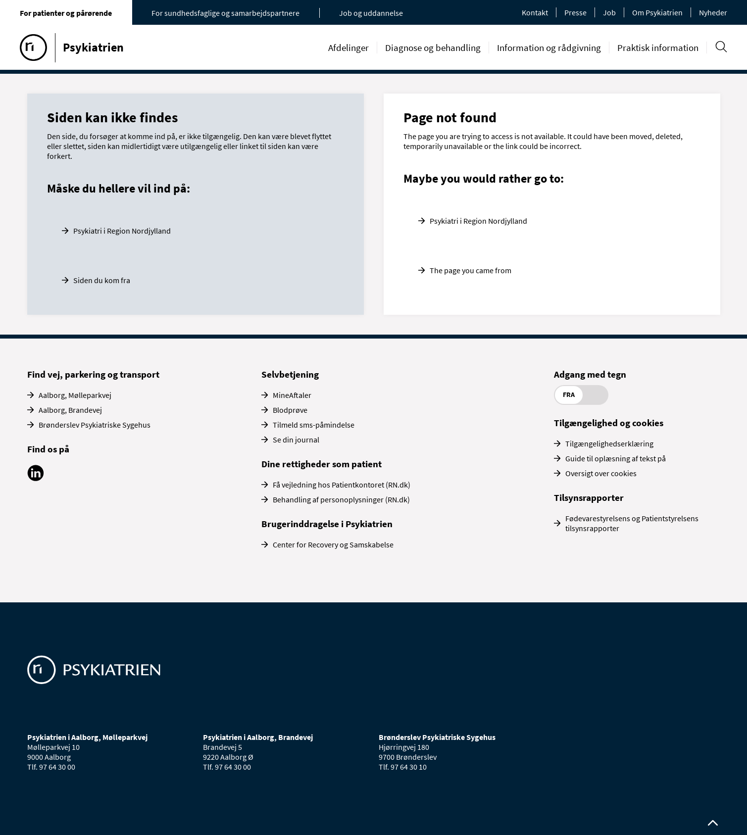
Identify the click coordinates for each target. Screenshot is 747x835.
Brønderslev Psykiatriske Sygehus (94, 425)
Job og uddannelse (371, 13)
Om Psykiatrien (657, 12)
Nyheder (713, 12)
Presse (575, 12)
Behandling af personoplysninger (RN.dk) (341, 499)
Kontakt (535, 12)
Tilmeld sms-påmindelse (313, 425)
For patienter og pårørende (66, 13)
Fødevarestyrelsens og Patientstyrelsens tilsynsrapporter (631, 523)
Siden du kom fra (101, 280)
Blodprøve (290, 410)
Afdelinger (348, 47)
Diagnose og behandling (433, 47)
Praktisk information (657, 47)
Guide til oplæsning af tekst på (615, 458)
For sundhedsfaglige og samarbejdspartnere (225, 13)
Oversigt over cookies (601, 473)
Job (609, 12)
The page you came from (470, 270)
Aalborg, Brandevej (70, 410)
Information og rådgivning (549, 47)
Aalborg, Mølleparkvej (75, 395)
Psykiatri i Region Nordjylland (122, 231)
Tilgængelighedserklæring (609, 443)
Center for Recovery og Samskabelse (333, 544)
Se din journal (296, 439)
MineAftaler (292, 395)
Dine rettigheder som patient (321, 464)
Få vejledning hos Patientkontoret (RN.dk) (341, 485)
